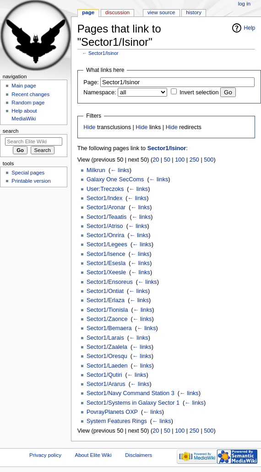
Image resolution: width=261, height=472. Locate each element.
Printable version (30, 181)
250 (194, 160)
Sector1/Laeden (107, 366)
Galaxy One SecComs (115, 179)
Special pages (27, 172)
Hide (89, 127)
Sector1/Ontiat (105, 291)
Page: (90, 82)
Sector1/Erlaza (106, 300)
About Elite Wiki (93, 455)
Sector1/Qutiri (104, 375)
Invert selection (198, 92)
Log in (244, 3)
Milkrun (96, 170)
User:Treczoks (105, 189)
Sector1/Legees (107, 244)
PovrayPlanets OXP (112, 412)
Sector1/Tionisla (107, 310)
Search (11, 131)
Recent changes (30, 94)
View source (161, 12)
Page (88, 12)
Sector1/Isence (106, 254)
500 (208, 160)
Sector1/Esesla (106, 263)
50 (167, 160)
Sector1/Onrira (106, 235)
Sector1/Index (104, 198)
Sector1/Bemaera (109, 328)
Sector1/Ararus (106, 384)
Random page (27, 102)
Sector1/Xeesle (106, 272)
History (193, 12)
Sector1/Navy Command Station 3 (130, 393)
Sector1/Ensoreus (110, 282)
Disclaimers (138, 455)
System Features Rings (117, 421)
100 (180, 160)
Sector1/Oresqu (107, 356)
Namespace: (99, 92)
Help (250, 28)
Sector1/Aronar (106, 207)
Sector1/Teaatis (106, 217)
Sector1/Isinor (103, 53)
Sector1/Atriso (105, 226)
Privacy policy (45, 455)
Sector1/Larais (105, 338)
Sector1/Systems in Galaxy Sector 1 (133, 403)
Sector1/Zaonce (107, 319)
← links (120, 170)
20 (155, 160)
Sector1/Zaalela (107, 347)
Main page (23, 85)
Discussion (117, 12)
